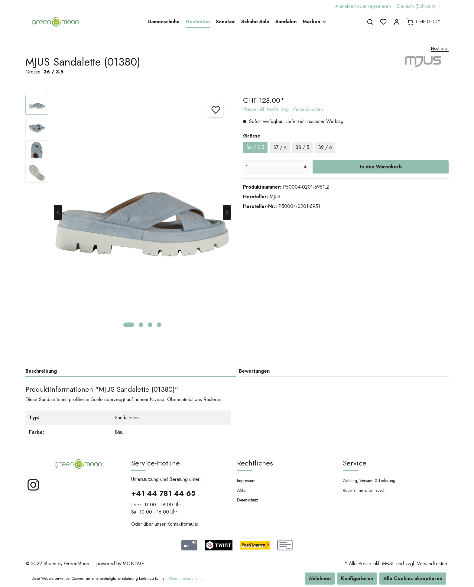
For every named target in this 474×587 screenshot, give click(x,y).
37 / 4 (280, 147)
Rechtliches (255, 463)
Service (354, 463)
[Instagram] (33, 489)
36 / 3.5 (255, 147)
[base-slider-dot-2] (141, 325)
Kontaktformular (182, 524)
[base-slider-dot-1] (128, 325)
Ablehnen (320, 578)
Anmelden (345, 6)
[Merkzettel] (383, 22)
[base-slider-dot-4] (159, 325)
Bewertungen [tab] (254, 371)
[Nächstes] (227, 212)
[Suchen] (370, 22)
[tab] (130, 371)
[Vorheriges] (58, 212)
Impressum (246, 481)
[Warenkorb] (423, 22)
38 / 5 (302, 147)
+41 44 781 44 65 (163, 493)
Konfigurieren (357, 578)
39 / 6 (325, 147)
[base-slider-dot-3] (150, 325)
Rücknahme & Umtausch (364, 490)
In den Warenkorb (381, 166)
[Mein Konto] (397, 22)
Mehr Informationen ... (186, 578)
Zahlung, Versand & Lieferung (369, 481)
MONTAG (133, 563)
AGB (241, 490)
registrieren (379, 6)
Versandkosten (432, 563)
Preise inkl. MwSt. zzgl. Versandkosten (283, 109)
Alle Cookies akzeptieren (412, 578)
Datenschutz (247, 500)
